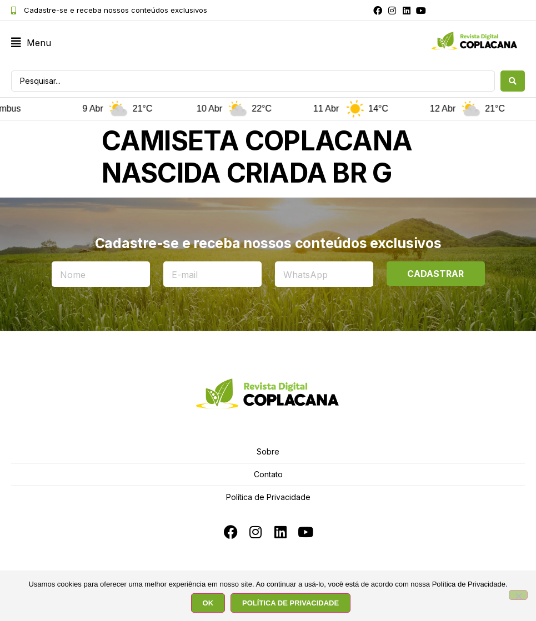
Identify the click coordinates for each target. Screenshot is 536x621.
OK (208, 603)
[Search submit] (512, 81)
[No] (518, 595)
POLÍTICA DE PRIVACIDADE (290, 603)
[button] (31, 43)
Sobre (268, 451)
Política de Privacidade (268, 497)
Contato (268, 474)
